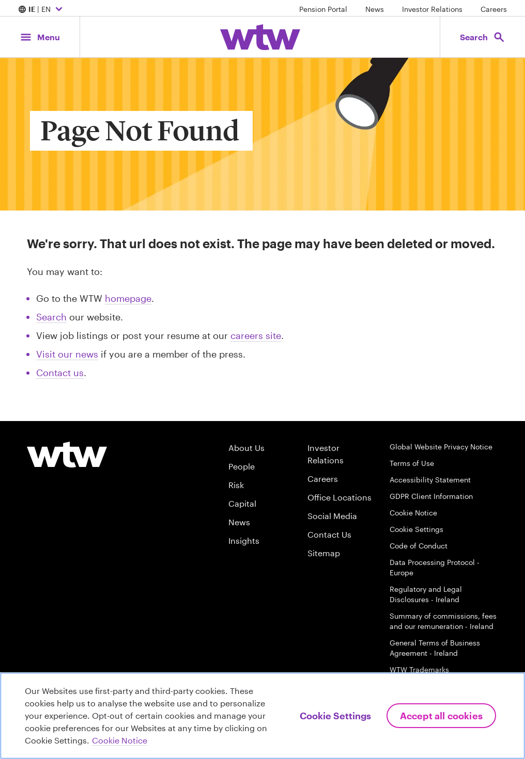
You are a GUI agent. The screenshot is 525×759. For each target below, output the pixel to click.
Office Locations (339, 497)
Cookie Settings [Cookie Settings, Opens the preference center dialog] (335, 715)
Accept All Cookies (441, 715)
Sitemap (323, 553)
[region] (262, 715)
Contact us (60, 372)
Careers (494, 9)
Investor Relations (432, 9)
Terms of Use (412, 463)
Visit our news (67, 354)
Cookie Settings (416, 529)
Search (51, 316)
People (241, 466)
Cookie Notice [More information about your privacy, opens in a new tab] (119, 740)
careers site (255, 335)
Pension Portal (323, 9)
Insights (243, 540)
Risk (236, 485)
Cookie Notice (413, 512)
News (374, 9)
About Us (246, 448)
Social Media (332, 516)
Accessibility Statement (430, 479)
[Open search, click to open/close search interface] (482, 37)
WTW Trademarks (419, 669)
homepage (128, 298)
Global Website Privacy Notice (441, 446)
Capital (242, 503)
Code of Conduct (418, 545)
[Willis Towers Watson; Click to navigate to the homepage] (260, 37)
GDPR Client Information (431, 496)
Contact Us (329, 534)
